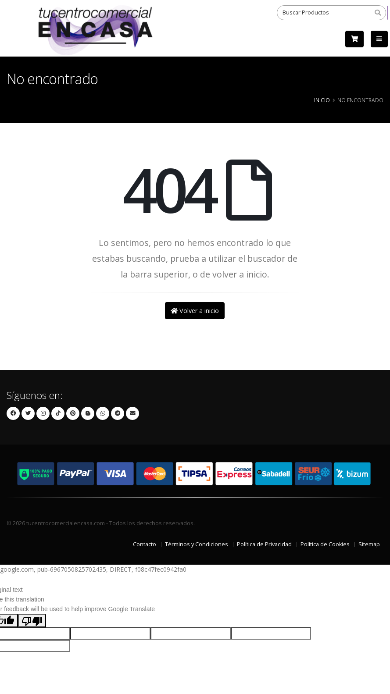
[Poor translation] (32, 620)
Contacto (144, 544)
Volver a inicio (195, 310)
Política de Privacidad (264, 544)
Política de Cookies (325, 544)
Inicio (322, 99)
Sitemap (369, 544)
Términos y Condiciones (196, 544)
